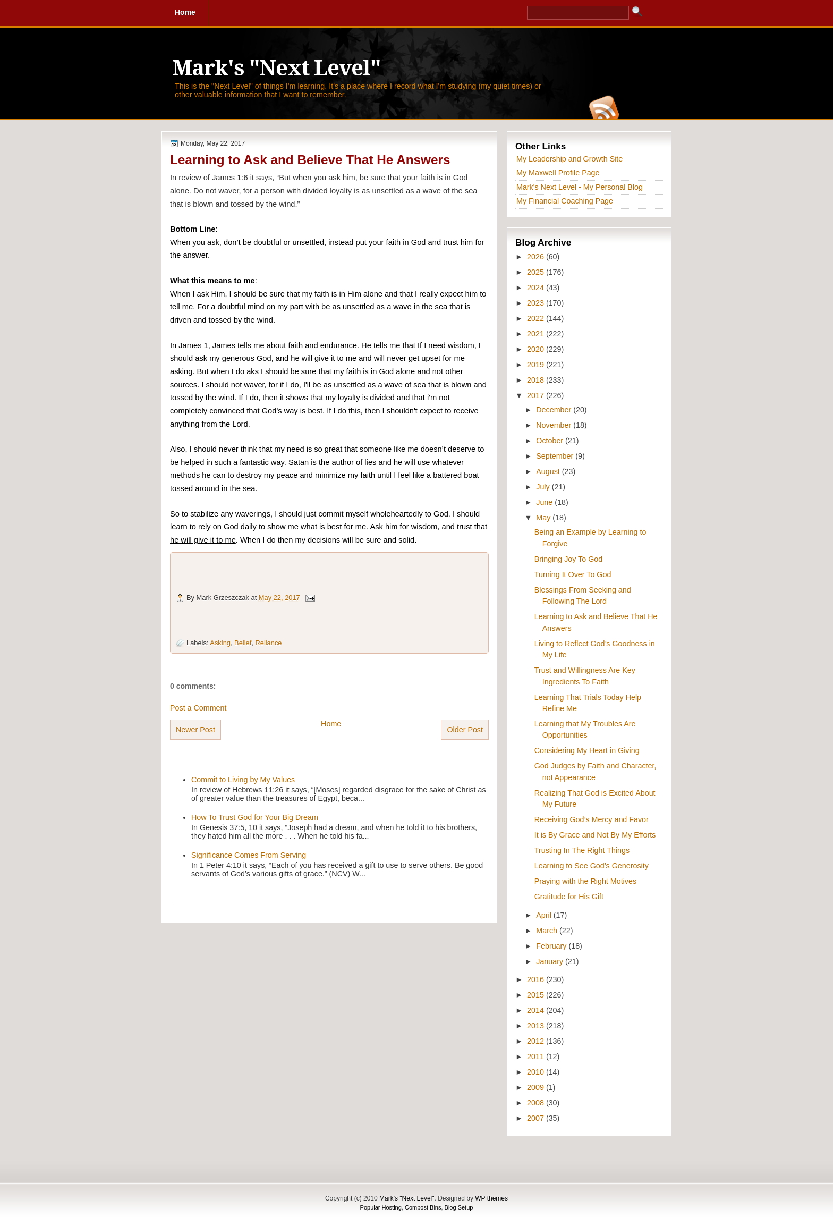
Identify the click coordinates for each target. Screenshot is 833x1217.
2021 (536, 333)
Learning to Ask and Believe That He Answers (310, 160)
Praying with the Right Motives (585, 881)
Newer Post (195, 729)
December (554, 409)
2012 (536, 1041)
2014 (536, 1010)
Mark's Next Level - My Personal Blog (579, 187)
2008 (536, 1102)
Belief (242, 643)
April (545, 915)
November (554, 425)
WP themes (491, 1198)
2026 (536, 256)
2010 (536, 1072)
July (543, 487)
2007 (536, 1118)
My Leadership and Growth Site (569, 159)
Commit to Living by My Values (243, 779)
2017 (536, 395)
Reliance (268, 643)
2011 (536, 1056)
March (547, 930)
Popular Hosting (381, 1207)
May (544, 517)
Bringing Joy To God (568, 559)
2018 (536, 380)
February (552, 946)
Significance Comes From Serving (248, 855)
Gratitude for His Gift (569, 896)
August (549, 471)
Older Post (465, 729)
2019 (536, 364)
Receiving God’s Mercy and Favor (591, 819)
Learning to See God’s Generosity (591, 865)
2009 (536, 1087)
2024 (536, 287)
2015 (536, 995)
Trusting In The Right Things (582, 850)
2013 (536, 1025)
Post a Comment (198, 708)
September (555, 456)
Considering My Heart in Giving (587, 750)
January (550, 961)
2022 (536, 318)
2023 (536, 303)
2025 (536, 272)
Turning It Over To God (572, 574)
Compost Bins (423, 1207)
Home (331, 724)
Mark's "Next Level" (276, 68)
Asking (220, 643)
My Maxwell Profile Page (558, 172)
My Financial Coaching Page (564, 201)
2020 (536, 349)
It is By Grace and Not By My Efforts (595, 835)
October (550, 440)
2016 (536, 979)
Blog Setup (459, 1207)
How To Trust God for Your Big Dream (254, 817)
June (545, 502)
